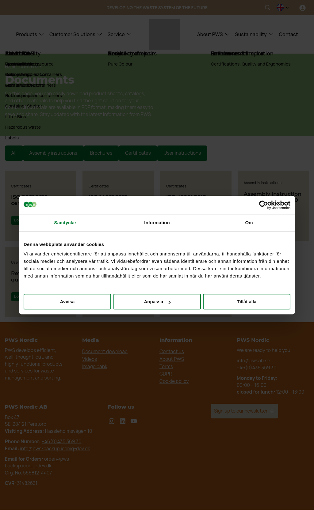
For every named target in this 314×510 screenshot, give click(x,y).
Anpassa (157, 301)
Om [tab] (249, 222)
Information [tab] (157, 222)
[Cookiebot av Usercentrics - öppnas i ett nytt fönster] (263, 205)
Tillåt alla (247, 301)
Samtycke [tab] (65, 222)
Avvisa (67, 301)
